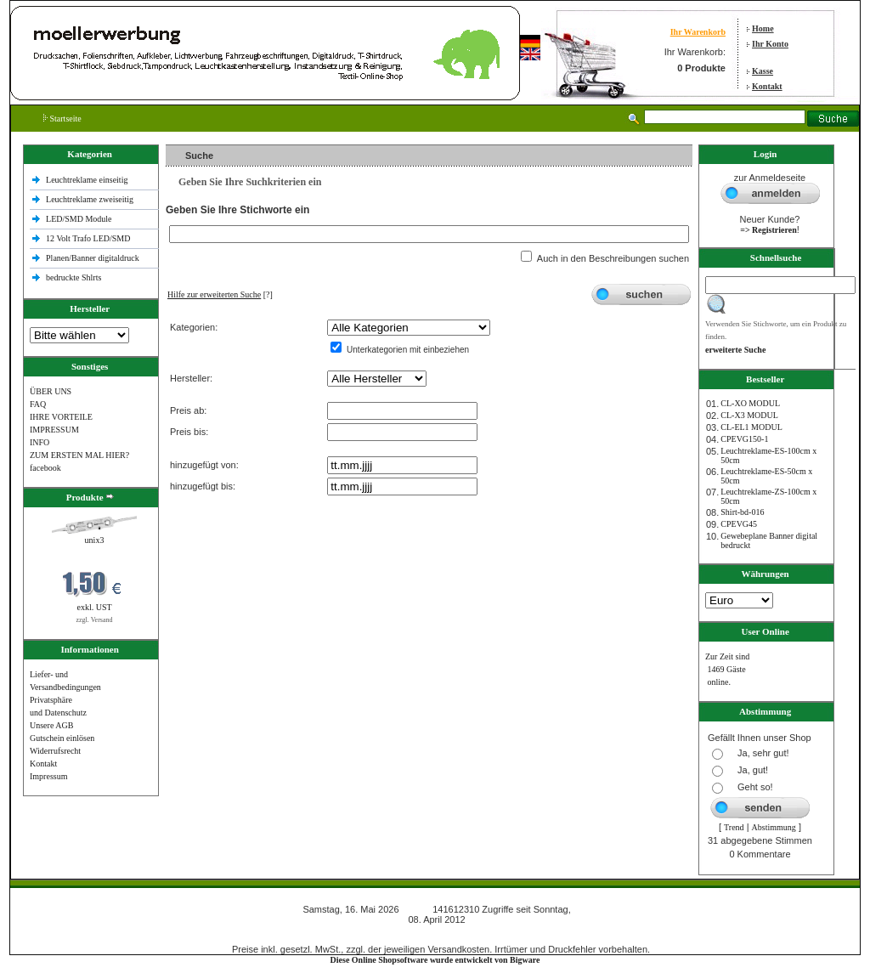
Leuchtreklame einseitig (88, 179)
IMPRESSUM (54, 429)
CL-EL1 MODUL (751, 427)
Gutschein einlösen (62, 738)
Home (763, 28)
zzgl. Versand (94, 620)
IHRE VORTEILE (61, 416)
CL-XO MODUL (750, 403)
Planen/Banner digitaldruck (92, 258)
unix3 (95, 540)
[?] (220, 294)
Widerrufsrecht (55, 750)
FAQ (38, 404)
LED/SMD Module (79, 218)
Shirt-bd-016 (742, 512)
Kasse (762, 71)
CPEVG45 (738, 524)
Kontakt (767, 86)
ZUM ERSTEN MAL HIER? (79, 455)
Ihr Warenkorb (698, 32)
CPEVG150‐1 (744, 439)
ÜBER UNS (50, 391)
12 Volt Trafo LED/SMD (88, 238)
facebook (45, 467)
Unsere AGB (51, 725)
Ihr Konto (770, 43)
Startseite (62, 118)
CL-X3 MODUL (749, 415)
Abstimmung (774, 827)
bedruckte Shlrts (73, 277)
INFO (39, 442)
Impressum (48, 776)
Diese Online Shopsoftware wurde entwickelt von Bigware (435, 960)
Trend (734, 827)
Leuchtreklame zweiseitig (91, 199)
